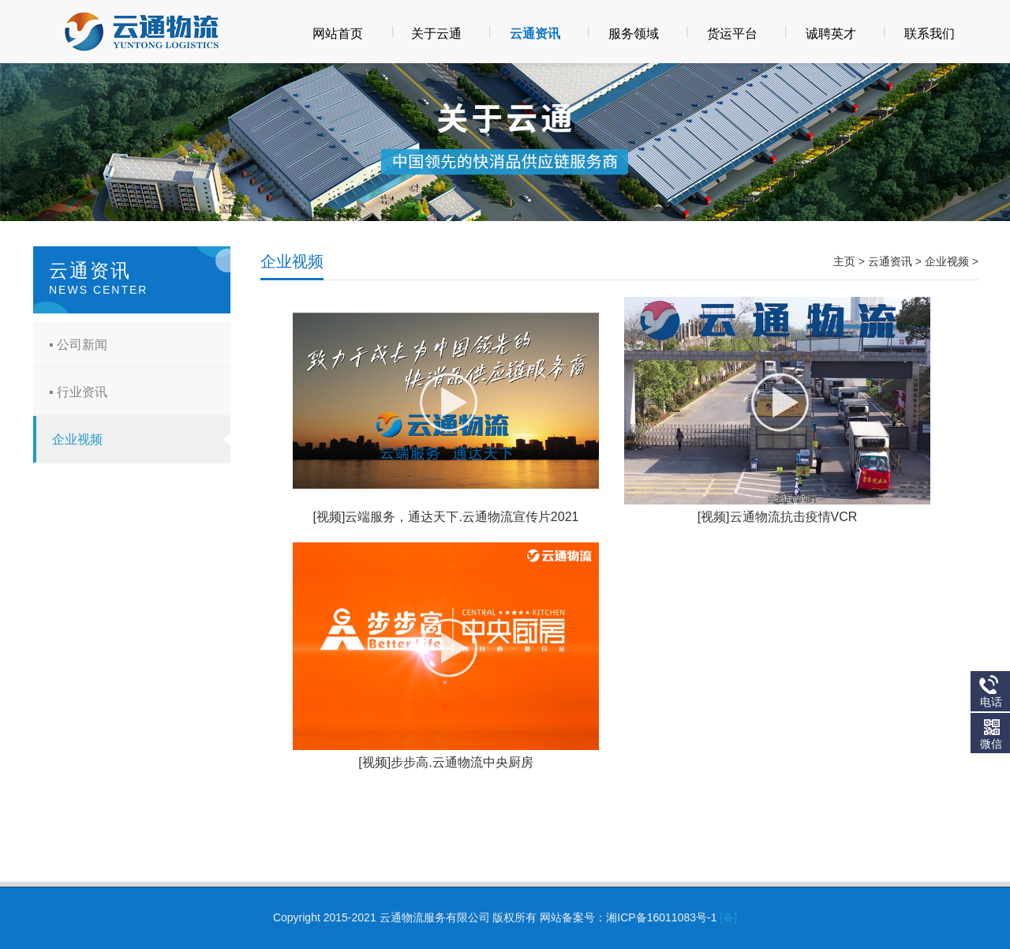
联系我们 (929, 33)
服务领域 (633, 33)
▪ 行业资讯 (78, 391)
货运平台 (732, 33)
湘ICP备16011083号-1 (661, 917)
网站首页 (337, 33)
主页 (844, 261)
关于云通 (436, 33)
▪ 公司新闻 (78, 344)
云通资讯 (535, 33)
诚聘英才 (831, 33)
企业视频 (77, 439)
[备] (728, 917)
